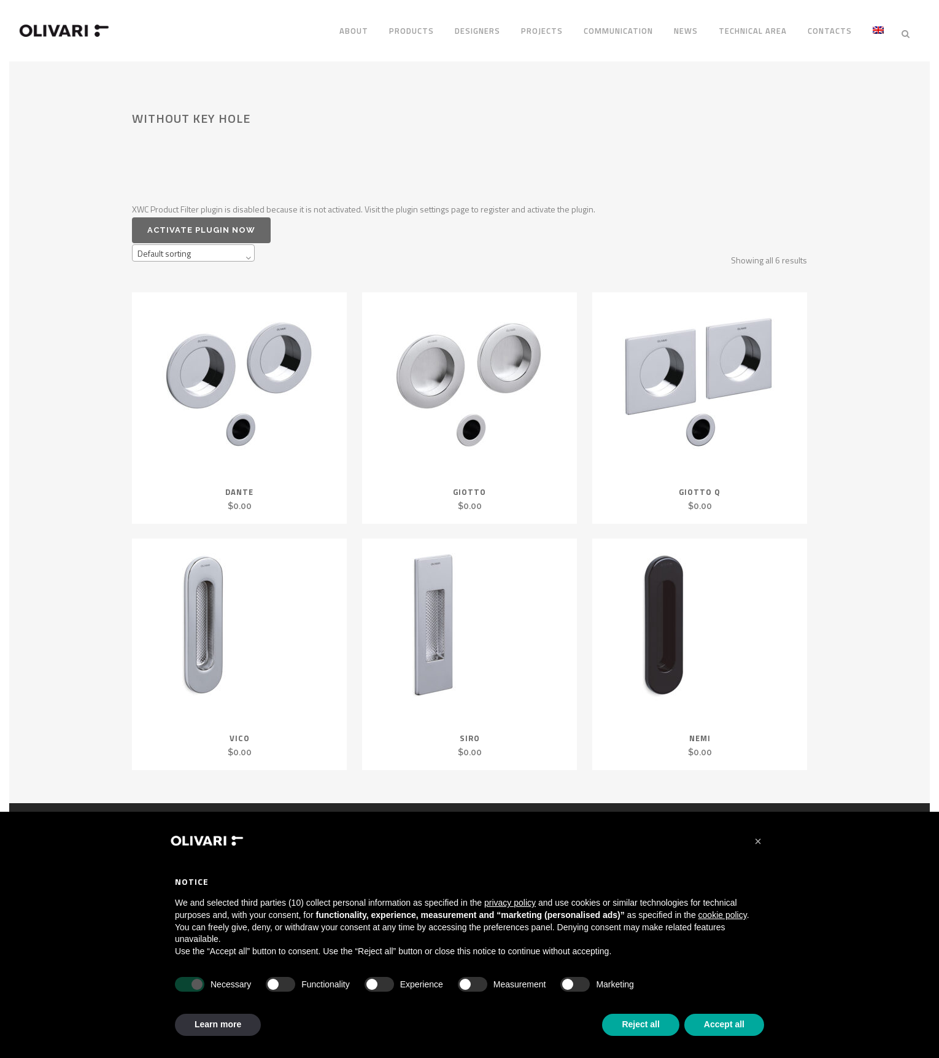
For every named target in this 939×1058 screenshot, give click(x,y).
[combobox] (193, 245)
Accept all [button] (724, 1024)
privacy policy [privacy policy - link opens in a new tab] (510, 903)
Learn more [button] (218, 1024)
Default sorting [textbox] (164, 245)
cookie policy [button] (722, 915)
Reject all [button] (640, 1024)
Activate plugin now (201, 222)
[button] (758, 841)
